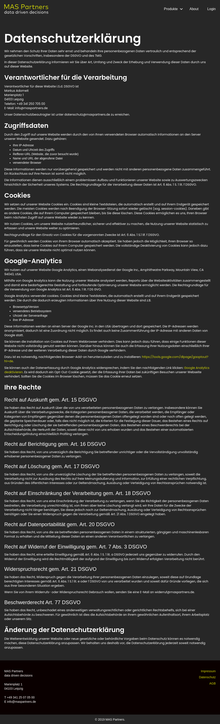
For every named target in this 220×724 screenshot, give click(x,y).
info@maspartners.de (21, 701)
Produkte (171, 9)
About (194, 9)
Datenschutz (207, 677)
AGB (212, 683)
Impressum (208, 671)
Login (211, 9)
